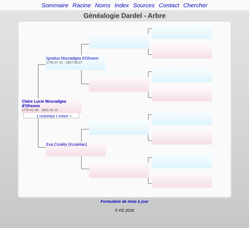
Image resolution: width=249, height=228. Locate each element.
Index (122, 5)
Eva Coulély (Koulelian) (66, 144)
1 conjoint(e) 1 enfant (54, 116)
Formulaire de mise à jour (124, 201)
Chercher (195, 5)
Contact (169, 5)
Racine (81, 5)
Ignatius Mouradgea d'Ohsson (72, 58)
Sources (144, 5)
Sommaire (55, 5)
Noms (102, 5)
